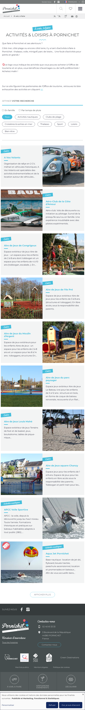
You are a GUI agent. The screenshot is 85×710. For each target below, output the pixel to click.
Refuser (52, 705)
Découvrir (70, 681)
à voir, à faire (14, 681)
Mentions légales (41, 667)
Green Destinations (69, 657)
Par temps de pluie (31, 110)
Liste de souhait (70, 9)
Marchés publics (22, 667)
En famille (10, 110)
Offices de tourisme (38, 657)
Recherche (60, 9)
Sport (60, 124)
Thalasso (44, 124)
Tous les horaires (10, 642)
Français (72, 2)
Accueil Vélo (51, 657)
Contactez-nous (49, 645)
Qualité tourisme (25, 657)
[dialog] (42, 701)
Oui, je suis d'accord (71, 705)
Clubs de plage (53, 117)
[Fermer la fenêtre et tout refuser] (83, 694)
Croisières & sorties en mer (18, 124)
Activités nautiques (28, 117)
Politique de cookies (61, 667)
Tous (7, 117)
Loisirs (74, 124)
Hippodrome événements (42, 681)
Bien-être (10, 131)
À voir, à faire (19, 16)
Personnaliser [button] (8, 705)
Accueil (7, 16)
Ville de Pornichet (11, 657)
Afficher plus (42, 594)
